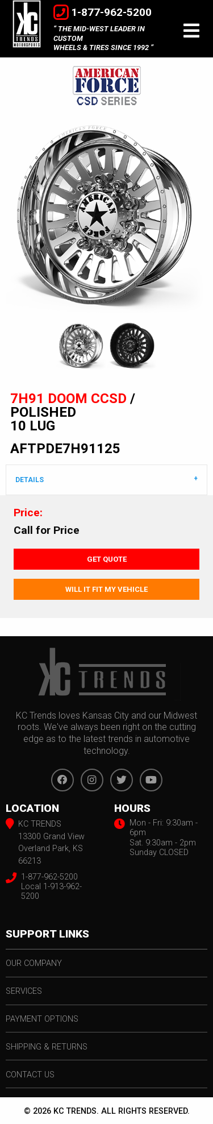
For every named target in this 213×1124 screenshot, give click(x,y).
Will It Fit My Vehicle (106, 589)
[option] (106, 215)
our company (34, 963)
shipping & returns (46, 1047)
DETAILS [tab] (29, 480)
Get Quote (107, 559)
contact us (30, 1075)
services (24, 991)
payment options (42, 1019)
